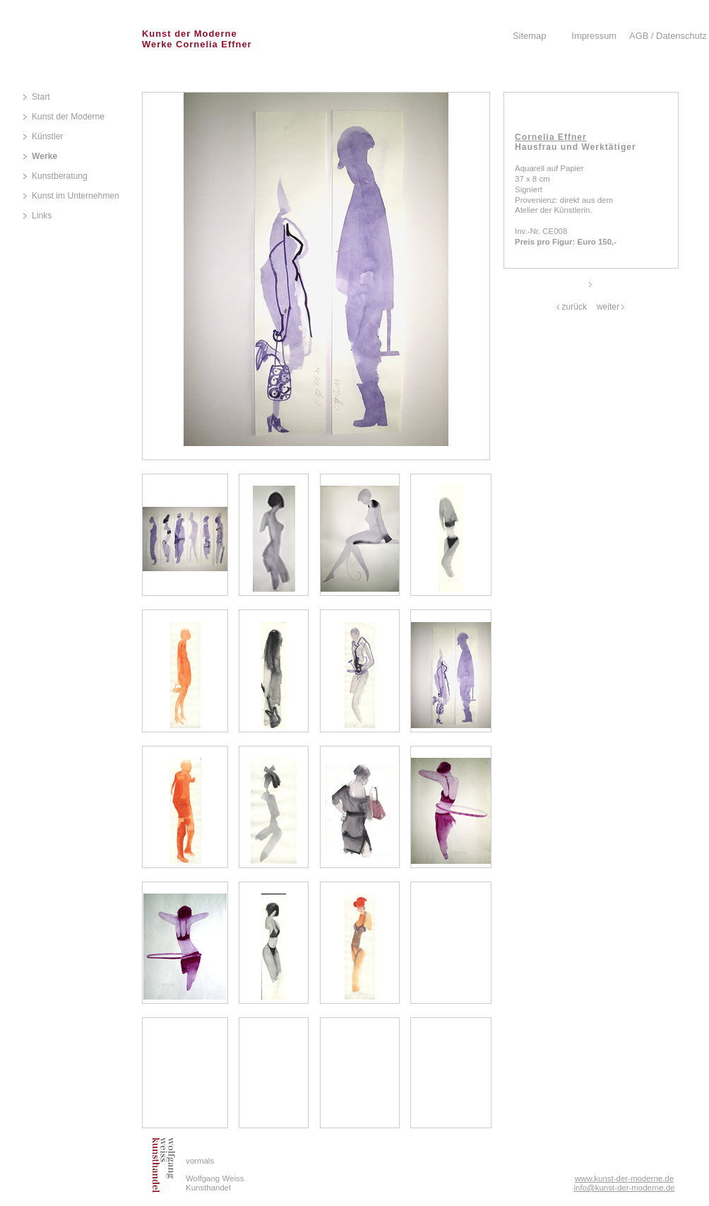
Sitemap (529, 35)
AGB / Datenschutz (668, 35)
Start (41, 97)
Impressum (593, 35)
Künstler (47, 136)
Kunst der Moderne (68, 117)
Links (42, 216)
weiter (608, 307)
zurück (574, 307)
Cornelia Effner (551, 137)
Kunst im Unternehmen (75, 196)
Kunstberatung (60, 176)
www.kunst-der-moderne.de (624, 1178)
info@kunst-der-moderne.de (624, 1187)
